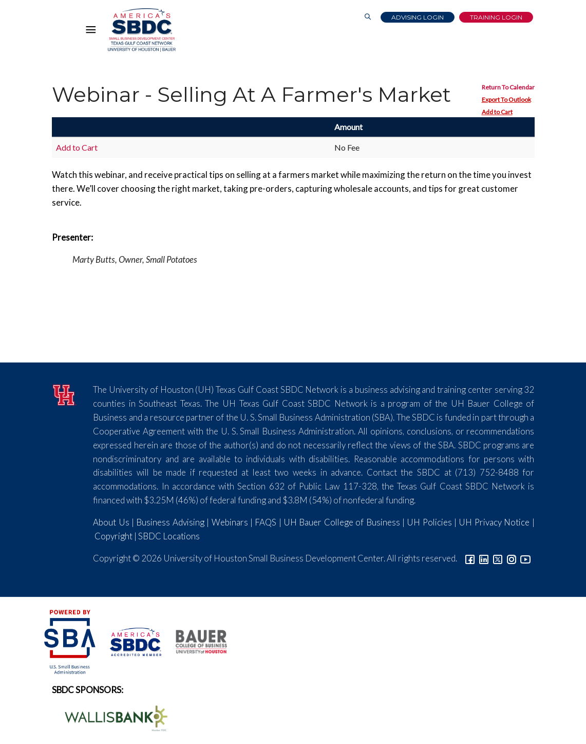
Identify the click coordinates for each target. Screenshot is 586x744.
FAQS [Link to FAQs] (265, 522)
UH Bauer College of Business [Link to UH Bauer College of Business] (341, 522)
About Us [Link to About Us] (111, 522)
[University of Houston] (65, 393)
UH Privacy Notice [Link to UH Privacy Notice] (494, 522)
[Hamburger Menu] (93, 32)
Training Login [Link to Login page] (496, 17)
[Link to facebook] (470, 558)
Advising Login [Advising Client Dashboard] (417, 17)
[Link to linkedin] (484, 558)
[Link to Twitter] (498, 558)
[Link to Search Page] (368, 17)
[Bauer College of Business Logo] (195, 640)
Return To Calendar (508, 87)
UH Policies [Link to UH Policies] (429, 522)
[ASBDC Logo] (130, 640)
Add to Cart (497, 112)
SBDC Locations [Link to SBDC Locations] (169, 536)
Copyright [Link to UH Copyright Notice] (113, 536)
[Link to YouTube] (525, 558)
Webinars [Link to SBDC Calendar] (230, 522)
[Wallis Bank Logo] (110, 717)
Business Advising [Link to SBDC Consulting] (170, 522)
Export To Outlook (506, 99)
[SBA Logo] (70, 640)
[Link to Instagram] (511, 558)
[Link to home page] (142, 30)
